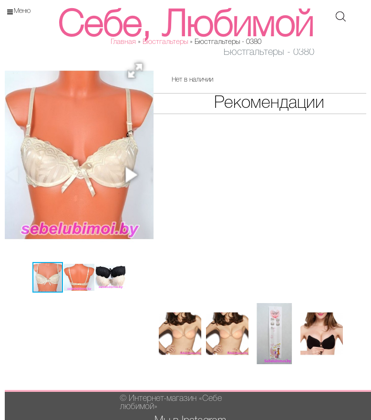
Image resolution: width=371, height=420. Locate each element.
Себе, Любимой (185, 26)
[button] (138, 73)
